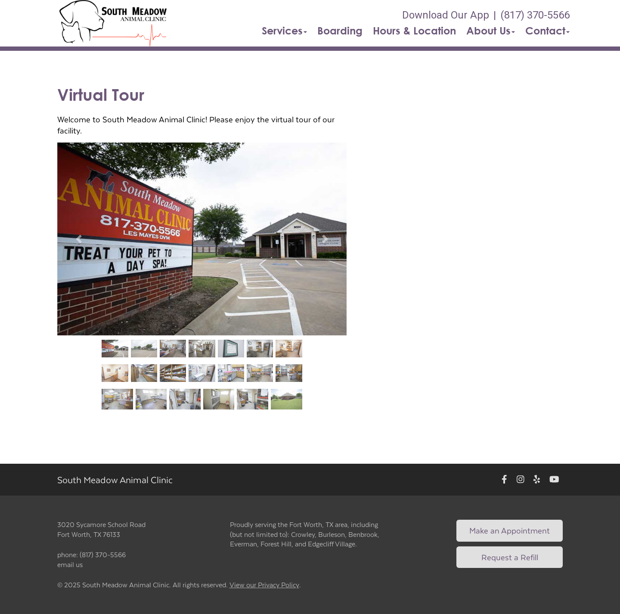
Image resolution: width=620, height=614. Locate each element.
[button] (113, 23)
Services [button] (284, 31)
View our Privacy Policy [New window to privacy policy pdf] (264, 585)
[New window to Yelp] (537, 479)
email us (70, 564)
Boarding (340, 31)
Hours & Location (414, 31)
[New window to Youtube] (554, 479)
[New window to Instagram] (520, 479)
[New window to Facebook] (504, 479)
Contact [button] (547, 31)
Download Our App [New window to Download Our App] (445, 15)
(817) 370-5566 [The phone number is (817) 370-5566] (535, 15)
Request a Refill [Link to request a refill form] (509, 557)
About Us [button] (490, 31)
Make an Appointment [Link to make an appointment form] (509, 530)
